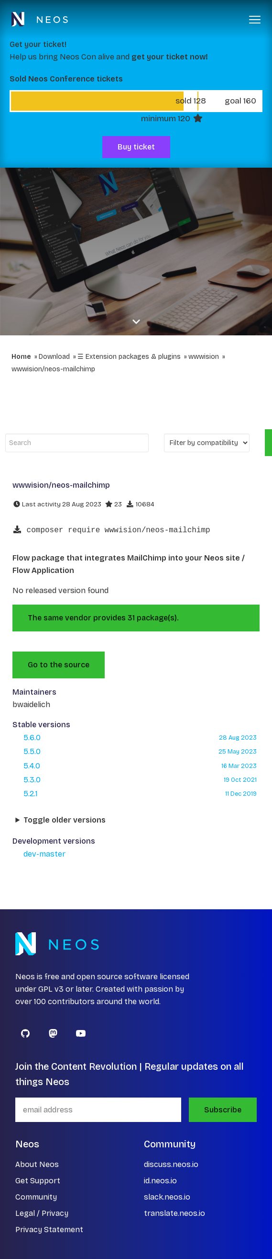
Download (54, 357)
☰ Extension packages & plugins (129, 357)
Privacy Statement (49, 1229)
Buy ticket (136, 146)
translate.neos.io (174, 1213)
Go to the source (58, 664)
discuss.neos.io (171, 1164)
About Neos (37, 1164)
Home (21, 357)
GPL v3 (51, 989)
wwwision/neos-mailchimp (53, 369)
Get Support (37, 1180)
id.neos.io (160, 1180)
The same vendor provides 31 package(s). (103, 617)
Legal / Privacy (41, 1213)
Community (36, 1197)
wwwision (203, 357)
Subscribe (222, 1109)
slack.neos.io (167, 1197)
